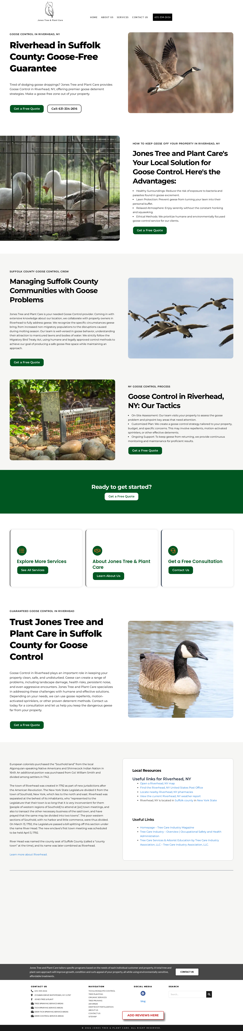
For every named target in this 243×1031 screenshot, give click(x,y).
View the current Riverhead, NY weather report (170, 796)
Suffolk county (184, 800)
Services (123, 17)
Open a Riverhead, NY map (157, 783)
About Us (107, 17)
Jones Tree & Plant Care (110, 1028)
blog (143, 1001)
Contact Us (140, 17)
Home (94, 17)
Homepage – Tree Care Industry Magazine (167, 827)
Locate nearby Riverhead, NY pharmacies (166, 792)
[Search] (209, 994)
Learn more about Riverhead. (28, 854)
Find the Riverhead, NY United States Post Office (171, 787)
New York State (207, 800)
